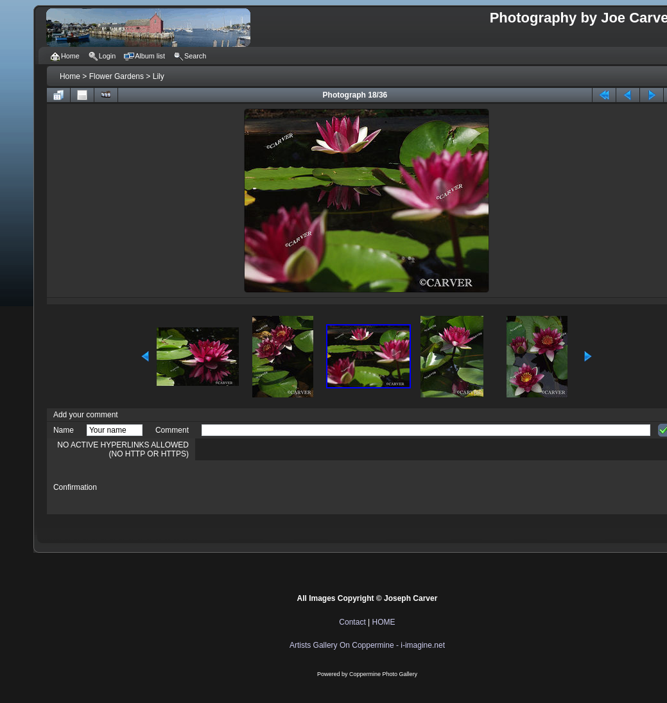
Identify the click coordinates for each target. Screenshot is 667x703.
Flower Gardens (116, 76)
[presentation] (299, 487)
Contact (352, 622)
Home (70, 76)
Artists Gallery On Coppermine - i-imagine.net (367, 645)
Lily (158, 76)
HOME (383, 622)
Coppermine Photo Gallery (383, 674)
